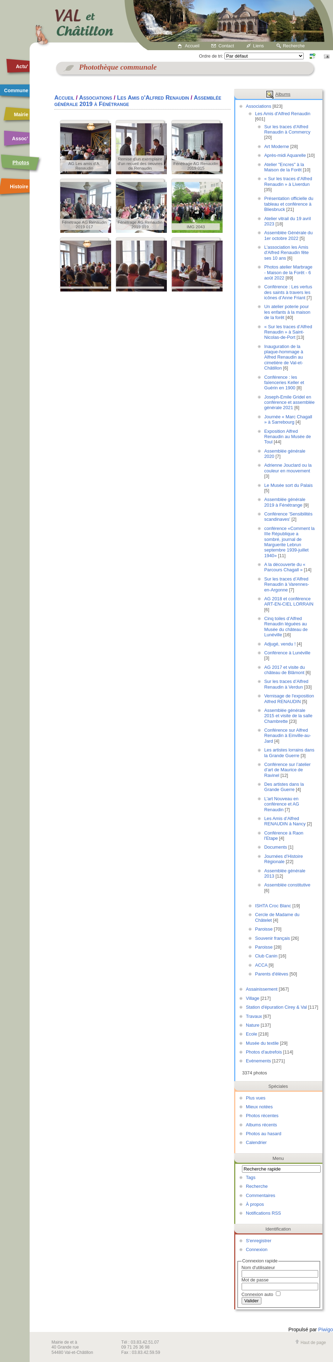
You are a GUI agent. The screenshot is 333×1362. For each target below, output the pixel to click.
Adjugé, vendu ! (280, 644)
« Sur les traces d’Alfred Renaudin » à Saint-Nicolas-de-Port (288, 332)
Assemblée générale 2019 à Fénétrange (284, 502)
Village (252, 998)
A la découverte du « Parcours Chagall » (284, 567)
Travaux (254, 1016)
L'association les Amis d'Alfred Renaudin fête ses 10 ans (286, 252)
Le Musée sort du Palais (288, 485)
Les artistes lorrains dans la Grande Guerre (289, 752)
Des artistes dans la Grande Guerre (284, 787)
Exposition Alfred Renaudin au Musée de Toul (287, 437)
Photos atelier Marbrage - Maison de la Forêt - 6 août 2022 (288, 272)
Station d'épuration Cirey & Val (276, 1007)
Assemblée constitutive (287, 885)
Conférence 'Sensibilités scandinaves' (288, 516)
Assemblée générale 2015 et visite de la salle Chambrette (288, 716)
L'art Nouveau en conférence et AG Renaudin (281, 804)
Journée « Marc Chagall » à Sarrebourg (288, 419)
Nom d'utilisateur (258, 1267)
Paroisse (264, 929)
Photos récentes (262, 1115)
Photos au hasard (263, 1133)
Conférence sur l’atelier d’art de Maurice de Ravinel (287, 770)
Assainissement (262, 989)
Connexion (256, 1249)
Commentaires (260, 1195)
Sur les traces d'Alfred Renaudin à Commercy (287, 129)
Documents (275, 847)
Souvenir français (272, 938)
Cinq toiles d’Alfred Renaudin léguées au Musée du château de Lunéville (286, 626)
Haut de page (310, 1342)
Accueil (192, 45)
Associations (258, 106)
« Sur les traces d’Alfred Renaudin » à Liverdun (288, 181)
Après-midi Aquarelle (285, 155)
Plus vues (255, 1098)
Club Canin (266, 956)
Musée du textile (262, 1043)
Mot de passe (255, 1280)
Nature (252, 1025)
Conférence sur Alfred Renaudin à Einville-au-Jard (287, 735)
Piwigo (325, 1329)
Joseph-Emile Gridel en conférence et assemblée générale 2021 (289, 402)
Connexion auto (261, 1294)
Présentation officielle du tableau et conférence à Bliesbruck (288, 204)
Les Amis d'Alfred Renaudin (282, 113)
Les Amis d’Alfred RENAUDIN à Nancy (284, 821)
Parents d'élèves (271, 974)
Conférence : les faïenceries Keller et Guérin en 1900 (284, 383)
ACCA (261, 965)
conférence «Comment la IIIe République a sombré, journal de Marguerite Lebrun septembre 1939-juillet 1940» (289, 542)
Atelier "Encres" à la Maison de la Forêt (284, 167)
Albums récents (261, 1124)
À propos (255, 1204)
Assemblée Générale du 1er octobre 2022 (288, 235)
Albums (283, 94)
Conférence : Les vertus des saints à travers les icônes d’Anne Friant (288, 292)
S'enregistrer (258, 1240)
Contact (226, 45)
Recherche (294, 45)
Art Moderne (276, 146)
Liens (258, 45)
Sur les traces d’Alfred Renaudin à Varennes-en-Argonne (286, 584)
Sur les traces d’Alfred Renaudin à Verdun (286, 684)
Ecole (251, 1034)
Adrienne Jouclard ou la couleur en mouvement (287, 467)
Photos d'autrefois (264, 1052)
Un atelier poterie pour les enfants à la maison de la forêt (287, 312)
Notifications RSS (263, 1213)
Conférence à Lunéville (287, 652)
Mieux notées (259, 1106)
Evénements (258, 1060)
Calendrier (256, 1142)
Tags (250, 1177)
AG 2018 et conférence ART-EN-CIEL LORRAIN (288, 601)
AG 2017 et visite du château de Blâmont (284, 670)
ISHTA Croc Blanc (273, 905)
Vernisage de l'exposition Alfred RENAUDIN (289, 698)
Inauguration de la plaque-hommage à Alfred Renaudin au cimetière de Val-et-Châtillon (283, 357)
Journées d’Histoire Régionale (283, 859)
